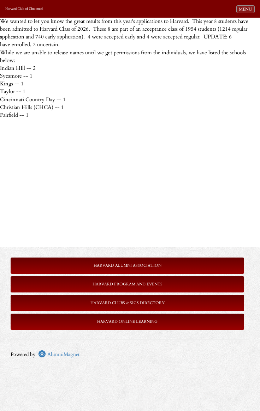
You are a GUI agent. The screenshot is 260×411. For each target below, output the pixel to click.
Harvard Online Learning (127, 321)
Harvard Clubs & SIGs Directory (127, 303)
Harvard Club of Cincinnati (24, 9)
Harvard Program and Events (127, 284)
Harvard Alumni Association (127, 265)
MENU (246, 9)
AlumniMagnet (58, 354)
